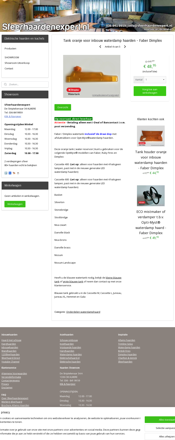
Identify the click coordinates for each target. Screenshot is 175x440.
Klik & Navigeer (12, 116)
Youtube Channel (10, 361)
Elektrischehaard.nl (70, 358)
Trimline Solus (125, 343)
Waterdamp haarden (71, 354)
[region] (63, 426)
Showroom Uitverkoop (17, 63)
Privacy (5, 384)
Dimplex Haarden (127, 354)
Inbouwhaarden (9, 347)
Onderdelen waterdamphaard (83, 311)
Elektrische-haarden (70, 361)
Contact (9, 68)
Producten (10, 48)
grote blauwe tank (73, 281)
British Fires (124, 351)
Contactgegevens (10, 380)
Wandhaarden (8, 351)
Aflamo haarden (126, 340)
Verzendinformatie (11, 377)
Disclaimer (7, 387)
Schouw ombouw (69, 340)
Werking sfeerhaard (11, 401)
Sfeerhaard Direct (10, 358)
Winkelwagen (15, 204)
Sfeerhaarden (125, 361)
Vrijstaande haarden (70, 347)
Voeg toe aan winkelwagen (149, 91)
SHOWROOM (12, 57)
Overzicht (62, 107)
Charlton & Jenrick (127, 358)
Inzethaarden (67, 343)
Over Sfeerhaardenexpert (14, 398)
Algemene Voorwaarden (14, 373)
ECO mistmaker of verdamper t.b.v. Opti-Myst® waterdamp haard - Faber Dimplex (150, 222)
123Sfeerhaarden (10, 354)
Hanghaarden (8, 343)
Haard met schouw (11, 340)
